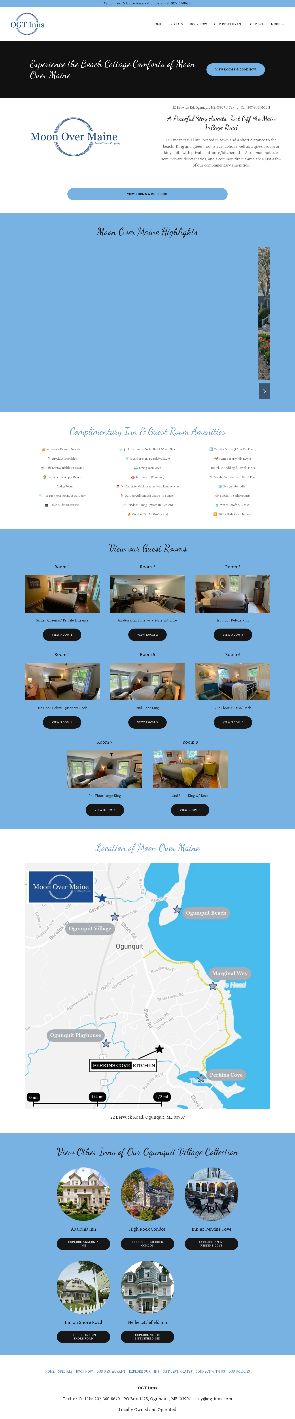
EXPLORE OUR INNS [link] (144, 1372)
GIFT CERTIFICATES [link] (177, 1372)
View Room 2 (147, 635)
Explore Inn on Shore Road (83, 1336)
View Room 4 (62, 722)
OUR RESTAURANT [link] (228, 24)
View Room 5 (147, 722)
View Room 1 (62, 635)
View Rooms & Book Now (235, 69)
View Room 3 (233, 635)
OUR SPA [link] (257, 24)
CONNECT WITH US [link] (210, 1372)
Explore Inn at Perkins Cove (211, 1243)
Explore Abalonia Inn (83, 1243)
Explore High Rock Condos (147, 1243)
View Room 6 (233, 722)
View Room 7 (105, 810)
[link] (27, 24)
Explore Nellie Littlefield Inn (147, 1336)
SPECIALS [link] (176, 24)
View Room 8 (190, 810)
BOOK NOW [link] (198, 24)
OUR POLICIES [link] (239, 1372)
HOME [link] (157, 24)
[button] (277, 24)
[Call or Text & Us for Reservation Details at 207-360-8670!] (147, 3)
